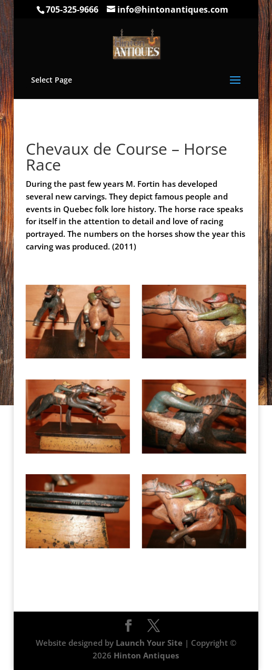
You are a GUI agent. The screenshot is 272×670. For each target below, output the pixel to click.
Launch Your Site (149, 642)
